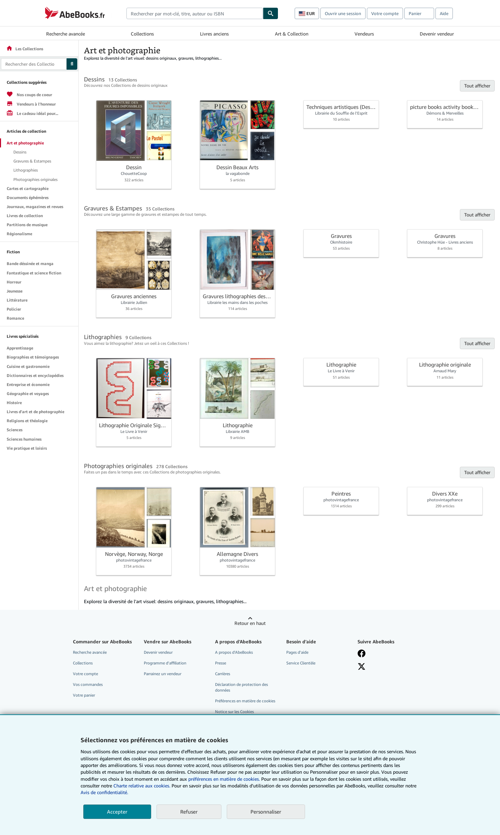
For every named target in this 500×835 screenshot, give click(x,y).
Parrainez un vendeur (162, 673)
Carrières (222, 673)
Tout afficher (477, 85)
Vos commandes (88, 684)
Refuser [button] (189, 812)
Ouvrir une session (343, 13)
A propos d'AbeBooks (234, 652)
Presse (220, 662)
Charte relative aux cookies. (142, 785)
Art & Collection (291, 34)
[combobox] (194, 13)
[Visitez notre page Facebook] (362, 653)
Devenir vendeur (437, 34)
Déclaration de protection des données (241, 687)
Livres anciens (214, 34)
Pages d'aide (297, 652)
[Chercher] (270, 13)
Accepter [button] (117, 812)
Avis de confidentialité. (104, 792)
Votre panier (84, 695)
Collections (142, 34)
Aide (444, 13)
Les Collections (24, 48)
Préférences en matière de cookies (245, 700)
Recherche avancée (65, 34)
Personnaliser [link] (266, 812)
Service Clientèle (300, 662)
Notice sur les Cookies (234, 711)
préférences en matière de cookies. (224, 779)
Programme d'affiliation (165, 662)
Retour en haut (250, 623)
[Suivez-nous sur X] (362, 666)
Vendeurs (364, 34)
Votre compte (385, 13)
